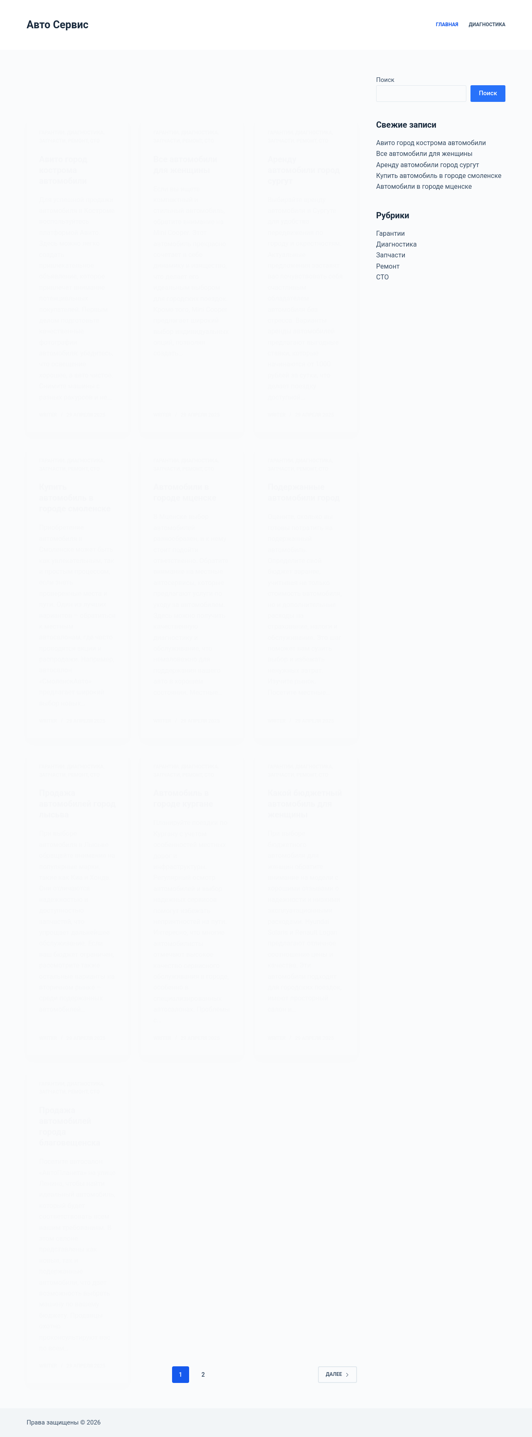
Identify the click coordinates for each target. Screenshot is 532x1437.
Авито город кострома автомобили (431, 143)
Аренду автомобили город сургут (427, 165)
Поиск (385, 80)
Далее (337, 1374)
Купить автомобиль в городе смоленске (439, 176)
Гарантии (390, 233)
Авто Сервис (58, 25)
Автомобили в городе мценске (424, 186)
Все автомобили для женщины (424, 154)
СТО (382, 277)
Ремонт (387, 266)
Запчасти (390, 255)
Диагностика (487, 24)
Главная (447, 24)
